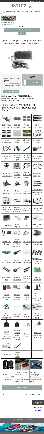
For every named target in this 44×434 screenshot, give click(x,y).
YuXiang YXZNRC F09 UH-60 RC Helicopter (8, 22)
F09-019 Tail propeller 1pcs (27, 157)
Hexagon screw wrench (17, 354)
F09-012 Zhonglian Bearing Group (6, 315)
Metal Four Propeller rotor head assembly (37, 335)
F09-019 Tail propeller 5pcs (17, 157)
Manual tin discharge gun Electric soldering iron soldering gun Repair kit (36, 377)
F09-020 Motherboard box (6, 297)
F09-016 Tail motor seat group (27, 279)
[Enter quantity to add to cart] (25, 82)
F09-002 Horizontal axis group (17, 175)
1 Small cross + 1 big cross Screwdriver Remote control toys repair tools (22, 377)
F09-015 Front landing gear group (6, 209)
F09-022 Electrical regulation (17, 297)
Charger (26, 225)
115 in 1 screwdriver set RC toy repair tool (8, 377)
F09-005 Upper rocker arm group (37, 261)
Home (32, 1)
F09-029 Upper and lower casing (17, 209)
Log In (38, 1)
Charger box (7, 225)
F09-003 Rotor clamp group (27, 175)
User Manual (6, 354)
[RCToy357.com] (22, 431)
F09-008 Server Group (27, 297)
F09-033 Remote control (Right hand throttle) (17, 335)
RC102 (21, 419)
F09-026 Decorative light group (37, 315)
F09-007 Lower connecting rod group (37, 192)
